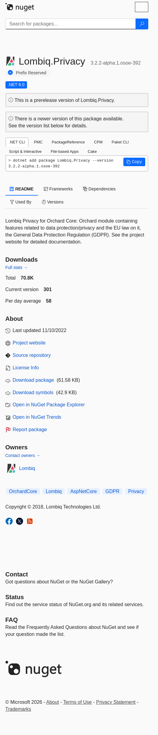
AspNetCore (83, 491)
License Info (26, 367)
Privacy (136, 491)
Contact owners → (22, 455)
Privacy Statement (116, 702)
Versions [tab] (53, 202)
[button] (134, 162)
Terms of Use (77, 702)
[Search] (142, 23)
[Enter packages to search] (70, 23)
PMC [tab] (38, 142)
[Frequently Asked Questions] (11, 619)
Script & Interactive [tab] (25, 151)
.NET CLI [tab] (17, 142)
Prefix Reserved (31, 72)
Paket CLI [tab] (120, 142)
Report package (30, 429)
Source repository (32, 355)
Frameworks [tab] (58, 189)
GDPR (112, 491)
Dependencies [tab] (99, 189)
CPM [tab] (98, 142)
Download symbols (33, 392)
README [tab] (22, 189)
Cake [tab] (92, 151)
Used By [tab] (21, 202)
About (52, 702)
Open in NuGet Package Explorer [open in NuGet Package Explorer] (49, 404)
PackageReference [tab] (68, 142)
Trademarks (18, 709)
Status (14, 597)
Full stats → (16, 267)
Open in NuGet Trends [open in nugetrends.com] (37, 417)
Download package (33, 380)
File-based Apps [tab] (65, 151)
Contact (16, 574)
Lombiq (27, 468)
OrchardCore (23, 491)
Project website (29, 342)
